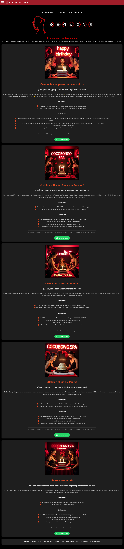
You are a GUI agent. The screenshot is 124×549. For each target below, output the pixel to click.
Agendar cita (62, 139)
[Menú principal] (3, 2)
